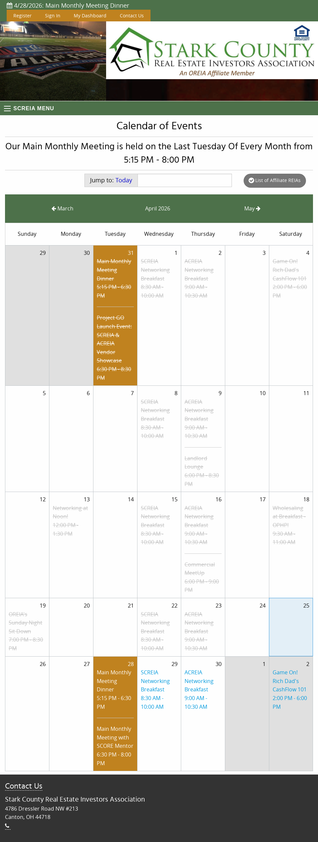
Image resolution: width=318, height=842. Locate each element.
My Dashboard (90, 15)
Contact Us (132, 15)
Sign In (52, 15)
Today (123, 180)
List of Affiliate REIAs (275, 180)
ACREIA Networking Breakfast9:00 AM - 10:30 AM (199, 278)
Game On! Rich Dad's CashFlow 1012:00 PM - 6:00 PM (290, 278)
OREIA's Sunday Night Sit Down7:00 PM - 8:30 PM (26, 631)
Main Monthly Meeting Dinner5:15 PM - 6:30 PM (114, 278)
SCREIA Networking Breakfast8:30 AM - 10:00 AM (155, 278)
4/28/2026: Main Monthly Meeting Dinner (68, 5)
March (62, 208)
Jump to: (111, 180)
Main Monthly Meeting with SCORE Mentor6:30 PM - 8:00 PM (115, 746)
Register (22, 15)
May (252, 208)
